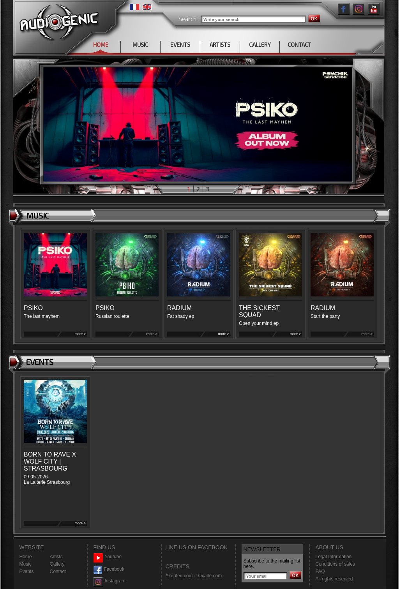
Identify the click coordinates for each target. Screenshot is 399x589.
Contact (58, 571)
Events (26, 571)
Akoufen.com (179, 575)
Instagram (109, 581)
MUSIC (140, 44)
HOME (100, 44)
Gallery (57, 564)
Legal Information (334, 556)
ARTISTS (220, 44)
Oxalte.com (210, 575)
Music (25, 564)
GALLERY (259, 44)
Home (25, 556)
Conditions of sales (335, 564)
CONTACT (299, 44)
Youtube (108, 557)
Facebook (109, 569)
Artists (56, 556)
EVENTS (180, 44)
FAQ (320, 571)
